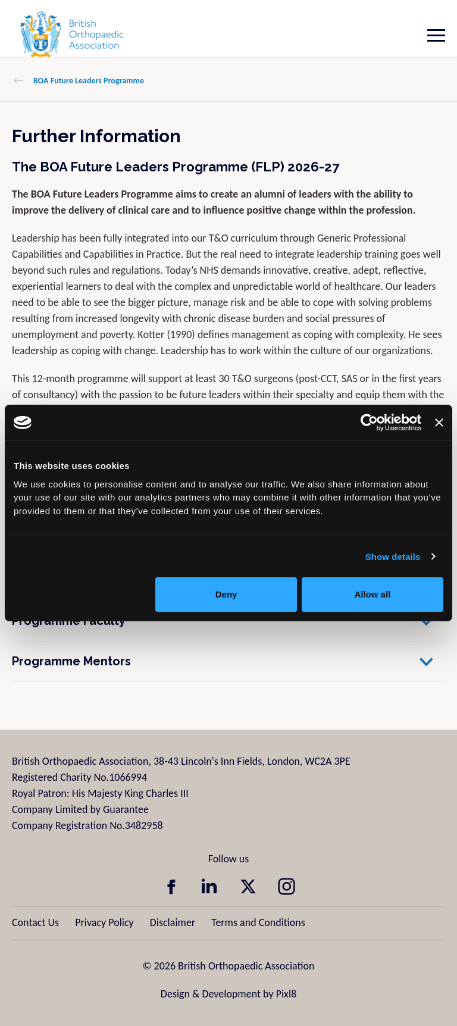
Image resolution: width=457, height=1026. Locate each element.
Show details (393, 557)
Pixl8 (286, 993)
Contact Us (35, 922)
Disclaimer (172, 922)
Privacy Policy (104, 922)
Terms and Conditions (258, 922)
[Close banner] (439, 422)
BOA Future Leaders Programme (88, 81)
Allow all (372, 594)
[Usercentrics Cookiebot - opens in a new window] (369, 422)
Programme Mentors (71, 661)
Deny (226, 594)
